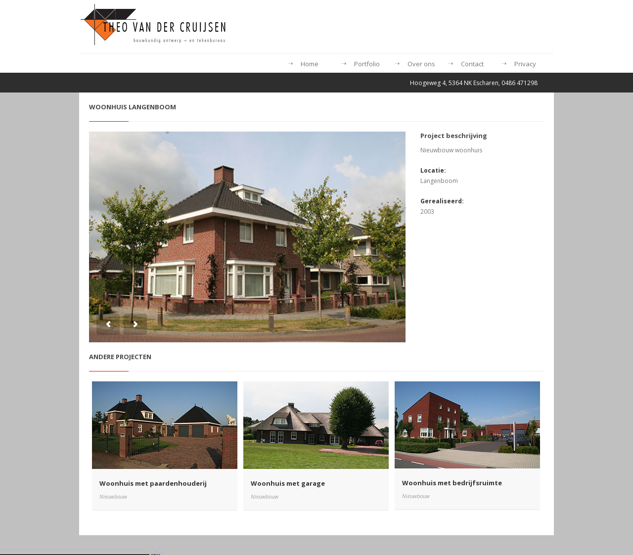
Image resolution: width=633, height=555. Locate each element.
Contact (472, 63)
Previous (108, 324)
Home (309, 63)
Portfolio (367, 63)
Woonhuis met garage (288, 483)
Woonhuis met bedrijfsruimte (452, 482)
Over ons (421, 63)
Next (135, 324)
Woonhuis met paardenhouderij (153, 483)
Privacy (525, 63)
